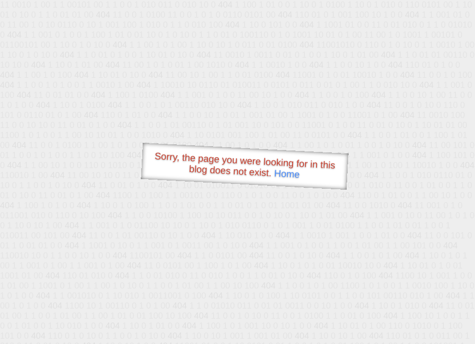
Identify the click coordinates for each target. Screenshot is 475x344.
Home (287, 174)
